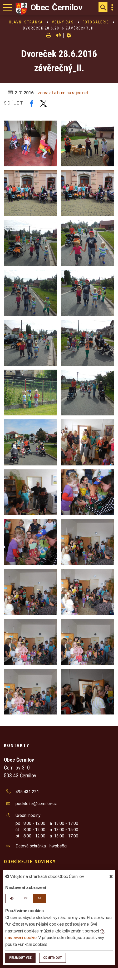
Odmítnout (52, 958)
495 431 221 (27, 791)
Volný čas (63, 22)
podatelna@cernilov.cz (36, 803)
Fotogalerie (96, 22)
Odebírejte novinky (30, 861)
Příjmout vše (20, 958)
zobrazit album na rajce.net (63, 92)
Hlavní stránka (26, 22)
